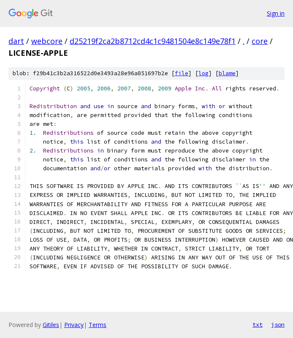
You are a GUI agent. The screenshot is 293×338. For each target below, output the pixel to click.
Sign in (276, 13)
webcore (46, 41)
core (260, 41)
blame (227, 73)
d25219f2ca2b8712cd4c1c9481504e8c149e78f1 (153, 41)
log (203, 73)
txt (257, 324)
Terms (97, 325)
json (278, 324)
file (181, 73)
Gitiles (51, 325)
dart (16, 41)
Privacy (74, 325)
